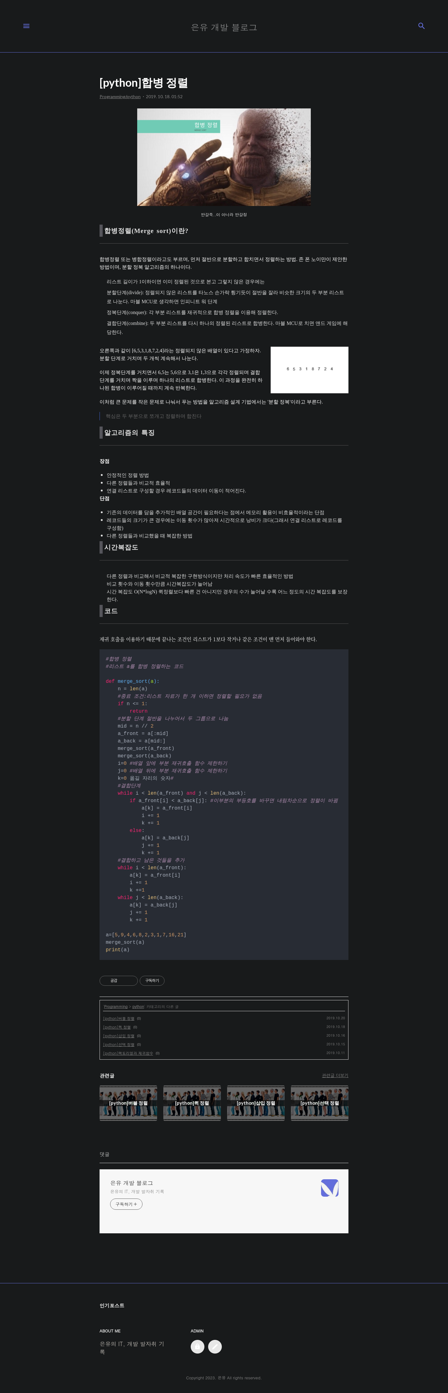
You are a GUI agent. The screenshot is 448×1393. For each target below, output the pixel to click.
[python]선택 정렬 (118, 1044)
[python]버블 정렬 (118, 1018)
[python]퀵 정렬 (117, 1027)
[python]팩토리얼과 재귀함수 (128, 1053)
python (138, 1006)
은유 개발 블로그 (131, 1183)
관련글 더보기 (335, 1075)
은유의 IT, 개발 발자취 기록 (137, 1191)
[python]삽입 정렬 (118, 1035)
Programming (116, 1006)
